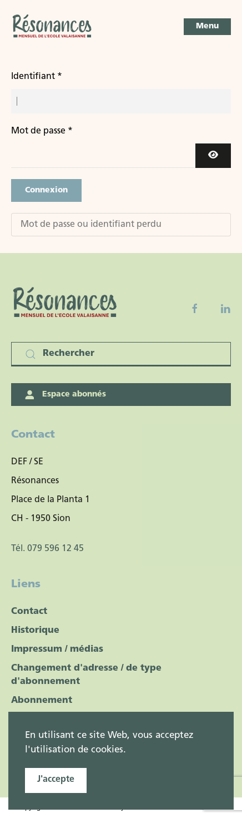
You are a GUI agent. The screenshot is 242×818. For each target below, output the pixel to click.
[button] (207, 26)
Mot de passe (42, 131)
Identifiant (36, 76)
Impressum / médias (57, 649)
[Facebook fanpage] (194, 308)
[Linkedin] (225, 308)
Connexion (46, 190)
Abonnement (41, 700)
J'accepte (55, 779)
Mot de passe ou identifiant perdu (91, 224)
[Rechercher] (121, 354)
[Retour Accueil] (52, 26)
